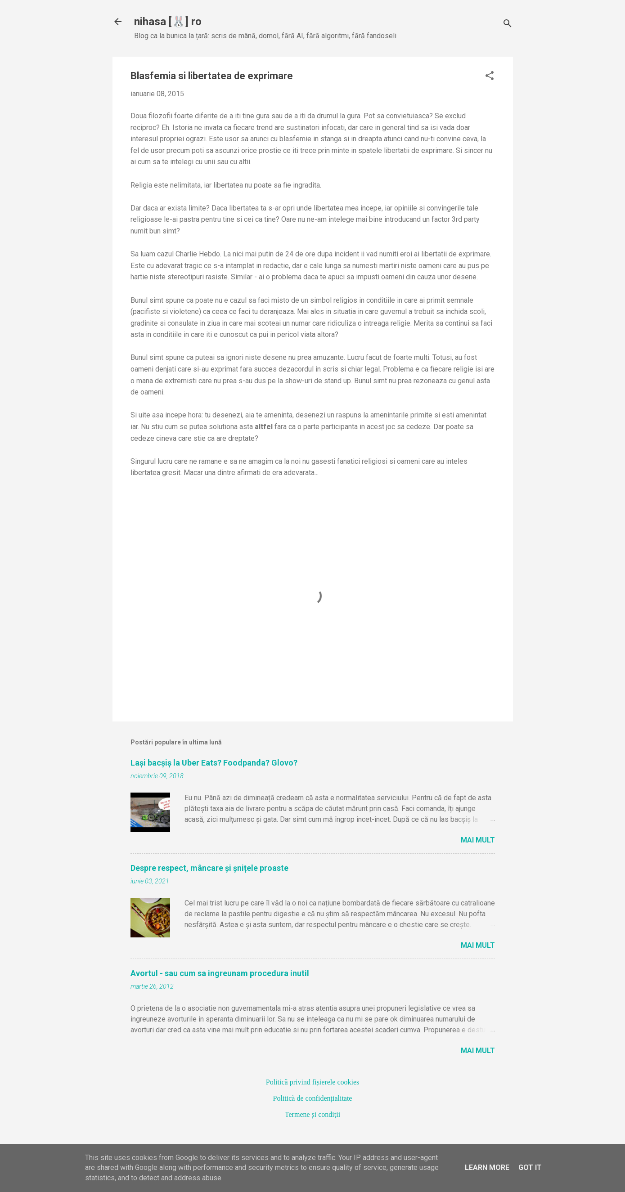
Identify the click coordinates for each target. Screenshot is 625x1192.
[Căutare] (507, 24)
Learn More (487, 1167)
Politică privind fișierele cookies (313, 1082)
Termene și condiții (312, 1114)
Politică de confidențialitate (312, 1098)
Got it (530, 1167)
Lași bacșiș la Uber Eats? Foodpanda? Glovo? (213, 762)
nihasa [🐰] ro (168, 21)
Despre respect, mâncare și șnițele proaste (209, 868)
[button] (489, 76)
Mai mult (478, 840)
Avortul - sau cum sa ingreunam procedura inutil (219, 973)
